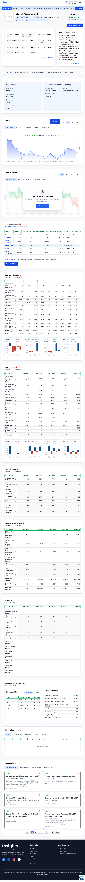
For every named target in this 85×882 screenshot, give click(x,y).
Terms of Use (62, 848)
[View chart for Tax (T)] (15, 323)
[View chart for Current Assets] (15, 511)
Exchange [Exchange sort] (74, 739)
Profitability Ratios (10, 647)
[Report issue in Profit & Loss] (16, 367)
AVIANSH (7, 248)
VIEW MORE (75, 63)
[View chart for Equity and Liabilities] (15, 479)
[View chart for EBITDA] (15, 306)
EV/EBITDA (45, 127)
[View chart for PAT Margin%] (15, 331)
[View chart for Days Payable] (15, 626)
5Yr (78, 122)
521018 (37, 17)
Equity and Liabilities (9, 479)
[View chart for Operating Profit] (15, 296)
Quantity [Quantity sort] (31, 739)
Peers (21, 8)
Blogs (31, 861)
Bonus (37, 734)
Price (31, 856)
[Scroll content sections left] (4, 73)
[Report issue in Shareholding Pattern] (23, 683)
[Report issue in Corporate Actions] (21, 730)
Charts (15, 8)
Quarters (28, 8)
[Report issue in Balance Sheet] (18, 470)
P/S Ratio (28, 127)
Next (57, 832)
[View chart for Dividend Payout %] (15, 434)
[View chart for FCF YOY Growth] (15, 588)
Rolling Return (10, 179)
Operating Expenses (9, 291)
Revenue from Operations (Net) (9, 378)
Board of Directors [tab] (70, 72)
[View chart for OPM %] (15, 300)
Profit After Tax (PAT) (9, 327)
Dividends (28, 734)
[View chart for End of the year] (15, 574)
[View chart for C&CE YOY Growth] (15, 579)
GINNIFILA (8, 237)
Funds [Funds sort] (7, 739)
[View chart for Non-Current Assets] (15, 505)
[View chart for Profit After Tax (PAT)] (15, 327)
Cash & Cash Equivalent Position (10, 559)
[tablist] (42, 73)
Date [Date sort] (23, 739)
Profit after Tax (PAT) (9, 421)
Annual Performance (41, 179)
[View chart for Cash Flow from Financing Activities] (15, 551)
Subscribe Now (42, 206)
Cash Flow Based (9, 661)
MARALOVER (7, 8)
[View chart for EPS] (15, 333)
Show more (23, 786)
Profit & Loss (37, 8)
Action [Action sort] (16, 739)
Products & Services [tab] (21, 72)
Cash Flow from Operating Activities (9, 534)
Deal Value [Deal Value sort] (52, 739)
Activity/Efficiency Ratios (10, 611)
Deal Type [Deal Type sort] (63, 739)
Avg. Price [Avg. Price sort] (41, 739)
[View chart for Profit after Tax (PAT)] (15, 421)
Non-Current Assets (8, 505)
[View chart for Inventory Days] (15, 621)
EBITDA (8, 306)
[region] (42, 244)
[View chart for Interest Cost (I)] (15, 309)
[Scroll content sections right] (81, 73)
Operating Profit (9, 296)
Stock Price (9, 127)
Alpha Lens (33, 851)
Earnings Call (48, 767)
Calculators (33, 859)
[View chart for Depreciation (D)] (15, 314)
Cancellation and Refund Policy (67, 853)
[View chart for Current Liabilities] (15, 497)
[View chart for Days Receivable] (15, 617)
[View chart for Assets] (15, 501)
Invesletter (33, 853)
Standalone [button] (79, 8)
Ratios (66, 8)
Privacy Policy (62, 851)
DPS (7, 431)
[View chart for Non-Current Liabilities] (15, 491)
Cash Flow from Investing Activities (9, 543)
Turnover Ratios (9, 671)
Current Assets (9, 511)
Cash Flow (58, 8)
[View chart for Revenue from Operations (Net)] (15, 379)
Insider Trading (17, 734)
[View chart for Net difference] (15, 569)
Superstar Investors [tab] (38, 72)
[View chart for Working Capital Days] (15, 638)
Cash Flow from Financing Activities (9, 551)
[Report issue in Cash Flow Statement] (23, 523)
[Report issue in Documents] (15, 763)
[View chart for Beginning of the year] (15, 565)
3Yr (73, 122)
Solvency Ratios (9, 652)
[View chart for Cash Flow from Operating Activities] (15, 534)
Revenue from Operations (9, 285)
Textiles (19, 20)
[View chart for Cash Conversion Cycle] (15, 632)
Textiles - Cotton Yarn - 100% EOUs (36, 20)
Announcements (11, 767)
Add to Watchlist (75, 25)
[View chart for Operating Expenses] (15, 291)
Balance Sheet (48, 8)
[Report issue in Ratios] (11, 601)
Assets (8, 501)
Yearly (37, 692)
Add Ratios (48, 58)
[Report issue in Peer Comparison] (20, 224)
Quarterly (29, 692)
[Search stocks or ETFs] (71, 3)
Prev (27, 832)
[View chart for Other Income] (15, 303)
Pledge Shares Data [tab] (54, 72)
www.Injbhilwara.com (50, 17)
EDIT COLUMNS (11, 263)
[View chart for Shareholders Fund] (16, 484)
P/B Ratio (36, 127)
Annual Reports (24, 767)
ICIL (6, 234)
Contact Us (33, 864)
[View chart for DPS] (15, 431)
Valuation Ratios (9, 657)
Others (44, 734)
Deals (8, 734)
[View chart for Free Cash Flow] (15, 584)
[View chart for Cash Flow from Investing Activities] (15, 543)
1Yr (68, 122)
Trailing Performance (25, 179)
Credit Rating (36, 767)
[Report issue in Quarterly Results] (20, 275)
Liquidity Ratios (9, 642)
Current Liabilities (9, 497)
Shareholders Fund (10, 484)
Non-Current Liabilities (9, 491)
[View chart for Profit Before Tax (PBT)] (15, 319)
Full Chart (55, 121)
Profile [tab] (9, 72)
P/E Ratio (19, 127)
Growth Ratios (8, 666)
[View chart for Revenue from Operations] (15, 285)
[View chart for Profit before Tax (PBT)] (15, 413)
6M (63, 122)
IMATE (32, 848)
